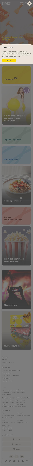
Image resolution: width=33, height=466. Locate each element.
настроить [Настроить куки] (14, 56)
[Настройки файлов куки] (16, 233)
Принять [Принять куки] (9, 60)
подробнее (5, 56)
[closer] (29, 3)
